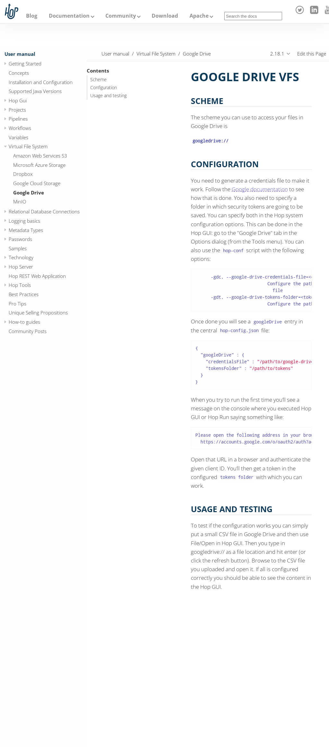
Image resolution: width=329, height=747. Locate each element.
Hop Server (21, 266)
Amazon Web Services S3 (40, 155)
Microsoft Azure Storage (39, 164)
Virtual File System (28, 146)
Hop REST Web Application (37, 275)
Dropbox (22, 173)
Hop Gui (18, 100)
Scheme (98, 79)
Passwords (20, 239)
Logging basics (24, 220)
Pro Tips (17, 303)
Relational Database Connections (44, 211)
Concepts (19, 72)
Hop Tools (20, 284)
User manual (19, 53)
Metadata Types (26, 230)
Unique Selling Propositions (38, 312)
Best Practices (24, 294)
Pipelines (18, 118)
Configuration (103, 87)
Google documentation (260, 189)
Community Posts (28, 331)
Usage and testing (108, 96)
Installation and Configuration (41, 82)
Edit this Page (311, 53)
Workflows (20, 128)
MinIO (19, 201)
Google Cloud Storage (36, 183)
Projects (17, 109)
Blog (31, 15)
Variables (18, 137)
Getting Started (25, 63)
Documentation (69, 15)
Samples (18, 248)
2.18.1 (277, 53)
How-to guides (24, 321)
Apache (199, 15)
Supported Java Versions (35, 91)
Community (120, 15)
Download (165, 15)
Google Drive (28, 192)
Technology (21, 257)
